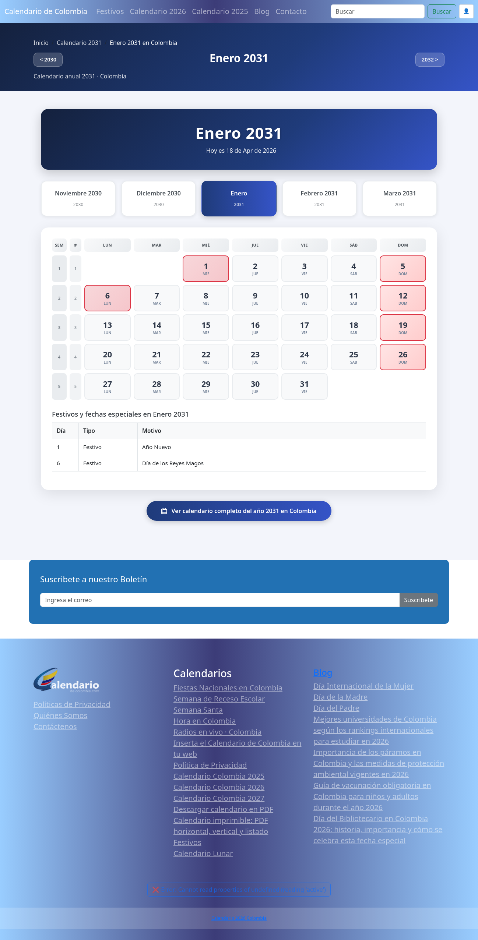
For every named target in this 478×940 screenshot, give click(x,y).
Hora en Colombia (204, 721)
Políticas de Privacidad (72, 704)
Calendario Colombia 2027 (218, 798)
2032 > (430, 59)
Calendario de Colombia (45, 11)
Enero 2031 (239, 58)
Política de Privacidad (210, 765)
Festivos (110, 11)
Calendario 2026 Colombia (239, 918)
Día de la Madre (340, 697)
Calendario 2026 (158, 11)
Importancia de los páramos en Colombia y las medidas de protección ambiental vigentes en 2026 (378, 763)
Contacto (290, 11)
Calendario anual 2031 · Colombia (80, 76)
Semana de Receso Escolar (219, 699)
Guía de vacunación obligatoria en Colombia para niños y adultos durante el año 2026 (372, 796)
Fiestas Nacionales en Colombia (227, 688)
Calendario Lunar (203, 853)
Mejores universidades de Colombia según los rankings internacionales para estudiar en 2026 (375, 730)
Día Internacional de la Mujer (363, 686)
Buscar (441, 11)
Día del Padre (336, 708)
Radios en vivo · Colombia (217, 732)
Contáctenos (55, 726)
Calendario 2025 (220, 11)
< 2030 (48, 59)
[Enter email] (220, 600)
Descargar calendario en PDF (223, 809)
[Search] (378, 11)
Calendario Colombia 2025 (218, 776)
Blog (262, 11)
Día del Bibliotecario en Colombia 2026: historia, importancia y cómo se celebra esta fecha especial (377, 829)
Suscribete (418, 600)
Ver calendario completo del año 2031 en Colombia (238, 511)
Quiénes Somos (60, 715)
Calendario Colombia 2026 (218, 787)
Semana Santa (198, 710)
